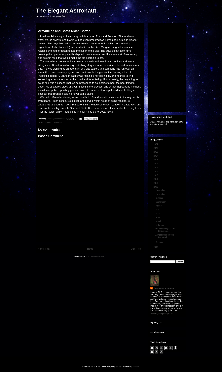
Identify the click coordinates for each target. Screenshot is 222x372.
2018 (156, 152)
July (158, 209)
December (161, 190)
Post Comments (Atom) (95, 256)
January (160, 242)
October (160, 198)
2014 (156, 167)
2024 (156, 144)
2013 (156, 171)
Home (90, 249)
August (159, 206)
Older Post (136, 249)
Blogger (136, 366)
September (161, 202)
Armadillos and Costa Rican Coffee (164, 236)
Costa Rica (57, 122)
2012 (156, 175)
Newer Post (44, 249)
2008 (156, 247)
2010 (156, 183)
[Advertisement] (89, 222)
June (158, 213)
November (161, 194)
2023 (156, 148)
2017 (156, 156)
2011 (156, 179)
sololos (119, 366)
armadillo (48, 122)
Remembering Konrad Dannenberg (165, 229)
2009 (156, 187)
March (159, 221)
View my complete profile (161, 314)
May (158, 217)
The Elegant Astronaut (66, 10)
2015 (156, 163)
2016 (156, 160)
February (160, 225)
